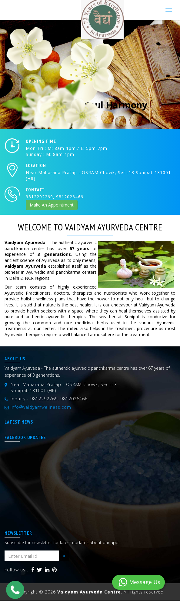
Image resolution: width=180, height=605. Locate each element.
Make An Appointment (52, 205)
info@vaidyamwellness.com (41, 407)
